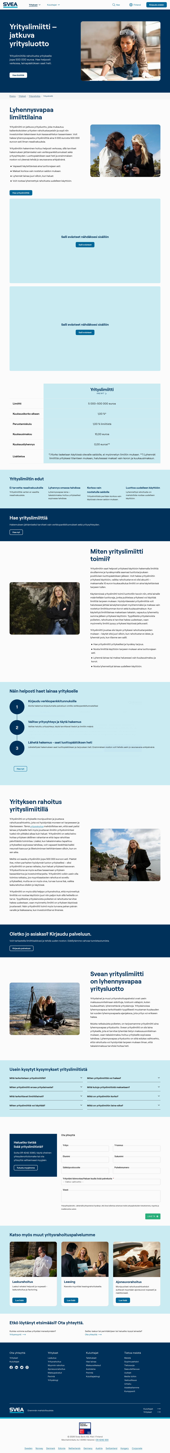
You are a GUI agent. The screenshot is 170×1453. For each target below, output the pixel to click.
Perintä (51, 1376)
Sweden (28, 1448)
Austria (99, 1448)
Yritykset (22, 96)
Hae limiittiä (18, 75)
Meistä (127, 1358)
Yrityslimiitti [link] (48, 96)
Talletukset (91, 1358)
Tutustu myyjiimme (26, 1167)
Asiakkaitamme (131, 1387)
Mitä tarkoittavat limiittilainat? (46, 1096)
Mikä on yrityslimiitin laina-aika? (123, 1105)
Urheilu (127, 1383)
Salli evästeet (85, 244)
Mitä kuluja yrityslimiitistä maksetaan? (123, 1087)
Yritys (65, 1145)
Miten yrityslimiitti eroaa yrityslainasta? (46, 1087)
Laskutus (52, 1358)
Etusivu (13, 96)
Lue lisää (19, 1300)
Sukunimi (118, 1156)
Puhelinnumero (121, 1167)
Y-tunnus (118, 1145)
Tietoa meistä (132, 1352)
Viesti (65, 1190)
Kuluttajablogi (93, 1376)
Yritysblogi (53, 1380)
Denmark (50, 1448)
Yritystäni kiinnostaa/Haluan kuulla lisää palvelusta (88, 1178)
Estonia (61, 1448)
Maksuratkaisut (93, 1365)
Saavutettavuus (131, 1369)
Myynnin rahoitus (56, 1365)
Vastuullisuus (130, 1380)
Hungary (124, 1448)
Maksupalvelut (55, 1372)
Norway (39, 1448)
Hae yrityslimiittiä (20, 192)
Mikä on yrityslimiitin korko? (123, 1096)
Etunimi (66, 1156)
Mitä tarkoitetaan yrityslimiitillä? (46, 1077)
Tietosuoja (129, 1365)
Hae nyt (16, 532)
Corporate (137, 1448)
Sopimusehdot (131, 1361)
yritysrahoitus (36, 826)
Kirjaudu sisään (156, 4)
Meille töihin (130, 1376)
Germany (88, 1448)
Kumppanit (129, 1391)
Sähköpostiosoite (71, 1167)
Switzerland (111, 1448)
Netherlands (74, 1448)
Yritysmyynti (18, 1334)
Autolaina (90, 1369)
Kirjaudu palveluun (21, 948)
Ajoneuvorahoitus (56, 1369)
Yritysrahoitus (34, 96)
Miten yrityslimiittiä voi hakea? (123, 1077)
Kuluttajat (14, 1361)
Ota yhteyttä (93, 1334)
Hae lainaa (91, 1361)
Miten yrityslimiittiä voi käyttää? (46, 1105)
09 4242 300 (102, 1439)
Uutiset (127, 1372)
